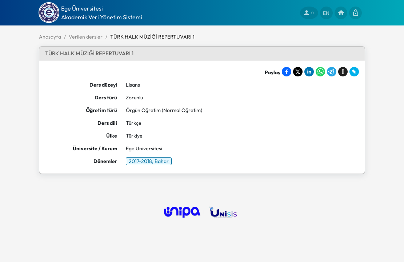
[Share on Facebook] (286, 71)
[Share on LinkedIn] (309, 71)
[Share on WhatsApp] (320, 71)
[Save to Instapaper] (343, 71)
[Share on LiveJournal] (354, 71)
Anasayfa (50, 36)
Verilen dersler (86, 36)
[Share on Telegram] (331, 71)
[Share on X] (298, 71)
